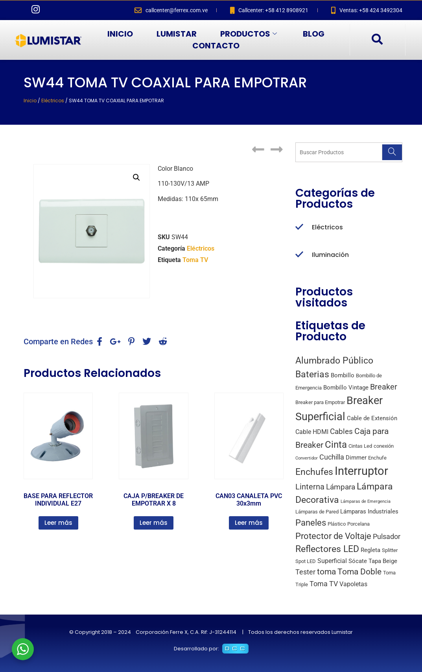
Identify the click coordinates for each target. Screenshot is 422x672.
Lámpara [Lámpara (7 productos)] (340, 486)
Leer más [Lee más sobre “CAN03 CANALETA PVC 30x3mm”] (249, 523)
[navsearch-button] (377, 40)
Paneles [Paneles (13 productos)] (310, 522)
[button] (136, 177)
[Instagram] (35, 10)
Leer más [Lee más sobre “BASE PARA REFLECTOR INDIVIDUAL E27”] (58, 523)
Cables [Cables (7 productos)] (341, 431)
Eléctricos (52, 100)
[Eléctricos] (299, 227)
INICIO (120, 33)
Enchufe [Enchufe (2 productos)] (377, 458)
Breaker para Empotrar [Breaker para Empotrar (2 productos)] (320, 402)
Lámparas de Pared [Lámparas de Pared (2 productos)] (317, 512)
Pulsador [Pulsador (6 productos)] (386, 536)
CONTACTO (216, 45)
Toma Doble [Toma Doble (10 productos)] (359, 571)
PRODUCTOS (248, 33)
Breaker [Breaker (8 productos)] (383, 386)
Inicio (30, 100)
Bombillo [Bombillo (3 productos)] (342, 375)
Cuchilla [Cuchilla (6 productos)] (331, 457)
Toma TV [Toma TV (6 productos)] (324, 584)
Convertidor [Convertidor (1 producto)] (306, 458)
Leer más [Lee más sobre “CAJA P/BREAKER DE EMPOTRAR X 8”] (154, 523)
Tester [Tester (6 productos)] (305, 572)
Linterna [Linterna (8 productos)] (309, 486)
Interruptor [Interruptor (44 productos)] (361, 471)
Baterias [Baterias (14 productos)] (312, 374)
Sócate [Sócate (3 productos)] (357, 561)
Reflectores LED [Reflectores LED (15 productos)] (327, 549)
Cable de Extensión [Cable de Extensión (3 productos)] (372, 418)
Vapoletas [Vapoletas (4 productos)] (353, 584)
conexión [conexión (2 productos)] (384, 446)
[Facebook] (20, 10)
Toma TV (195, 260)
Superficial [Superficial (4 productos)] (332, 561)
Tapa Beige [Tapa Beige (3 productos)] (383, 561)
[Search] (392, 152)
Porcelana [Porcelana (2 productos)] (358, 524)
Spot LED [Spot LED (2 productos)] (305, 561)
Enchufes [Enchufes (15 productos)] (314, 472)
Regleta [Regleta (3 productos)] (370, 550)
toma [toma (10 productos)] (326, 571)
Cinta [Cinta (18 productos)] (336, 444)
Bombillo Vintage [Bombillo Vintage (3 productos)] (346, 387)
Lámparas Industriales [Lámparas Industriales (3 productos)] (369, 511)
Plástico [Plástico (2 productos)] (337, 524)
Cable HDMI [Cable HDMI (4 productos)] (311, 432)
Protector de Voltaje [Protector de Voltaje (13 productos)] (333, 536)
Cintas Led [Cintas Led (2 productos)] (360, 446)
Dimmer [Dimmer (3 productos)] (356, 457)
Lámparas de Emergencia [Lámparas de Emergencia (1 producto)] (366, 501)
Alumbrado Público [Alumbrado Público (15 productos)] (334, 360)
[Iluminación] (299, 255)
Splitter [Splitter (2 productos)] (390, 550)
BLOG (313, 33)
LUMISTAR (177, 33)
